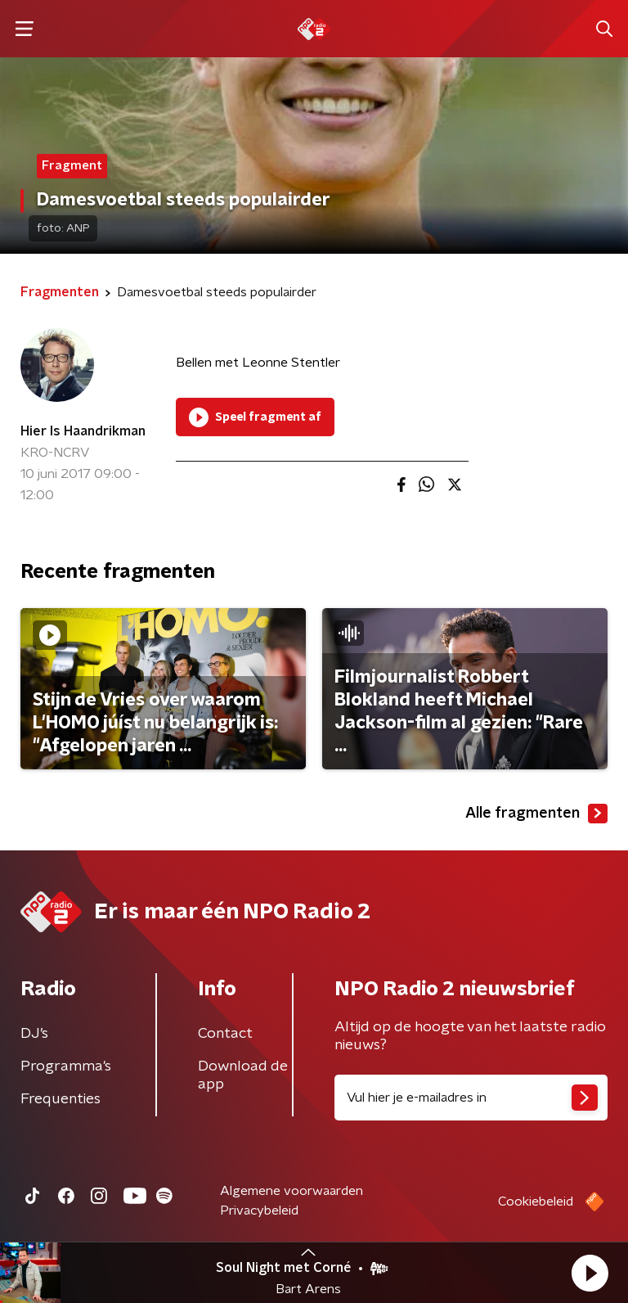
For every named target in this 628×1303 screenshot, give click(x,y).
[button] (589, 1273)
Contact (225, 1033)
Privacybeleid (259, 1210)
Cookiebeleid (535, 1201)
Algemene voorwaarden (291, 1190)
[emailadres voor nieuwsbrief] (471, 1097)
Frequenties (60, 1099)
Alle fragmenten (536, 813)
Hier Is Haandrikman (83, 431)
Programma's (65, 1066)
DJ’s (34, 1033)
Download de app (243, 1075)
